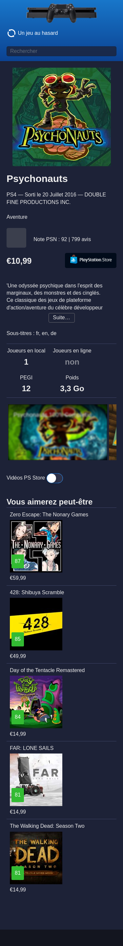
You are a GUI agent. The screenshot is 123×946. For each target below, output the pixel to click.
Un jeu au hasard (32, 33)
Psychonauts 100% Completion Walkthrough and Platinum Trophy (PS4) (56, 415)
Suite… (61, 317)
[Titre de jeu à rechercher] (61, 51)
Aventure (17, 217)
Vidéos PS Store (35, 478)
